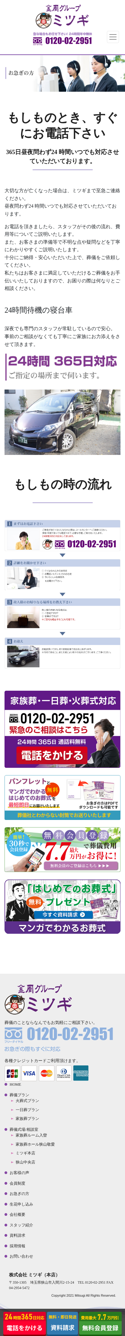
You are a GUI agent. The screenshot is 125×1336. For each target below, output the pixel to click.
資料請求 (17, 1235)
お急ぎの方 (19, 1193)
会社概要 (17, 1214)
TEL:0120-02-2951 (63, 41)
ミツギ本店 (25, 1153)
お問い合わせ (21, 1256)
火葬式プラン (27, 1100)
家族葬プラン (27, 1118)
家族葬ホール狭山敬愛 (35, 1144)
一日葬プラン (27, 1109)
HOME (15, 1084)
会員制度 (17, 1183)
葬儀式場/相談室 (24, 1129)
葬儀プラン (19, 1095)
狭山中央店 (25, 1162)
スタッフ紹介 (21, 1225)
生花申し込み (21, 1204)
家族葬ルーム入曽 (31, 1135)
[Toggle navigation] (113, 37)
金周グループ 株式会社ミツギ (63, 17)
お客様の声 (19, 1172)
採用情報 (17, 1246)
